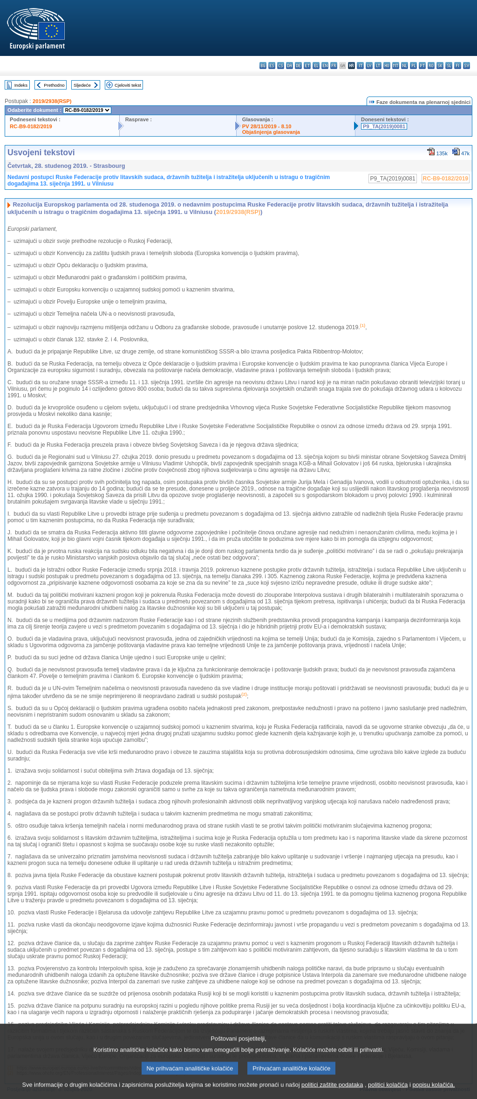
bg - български (262, 65)
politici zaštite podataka (332, 1093)
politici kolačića (388, 1093)
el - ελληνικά (316, 65)
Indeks (20, 85)
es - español (271, 65)
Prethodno (54, 85)
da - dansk (289, 65)
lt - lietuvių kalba (378, 65)
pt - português (422, 65)
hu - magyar (386, 65)
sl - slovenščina (448, 65)
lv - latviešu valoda (369, 65)
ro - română (431, 65)
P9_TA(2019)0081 (384, 126)
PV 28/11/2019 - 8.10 (267, 126)
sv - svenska (466, 65)
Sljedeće (82, 85)
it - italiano (360, 65)
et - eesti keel (307, 65)
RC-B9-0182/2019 (31, 126)
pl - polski (413, 65)
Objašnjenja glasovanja (271, 132)
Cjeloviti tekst (128, 85)
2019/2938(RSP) (52, 101)
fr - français (333, 65)
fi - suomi (457, 65)
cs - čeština (280, 65)
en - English (324, 65)
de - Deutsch (298, 65)
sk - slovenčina (439, 65)
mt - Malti (395, 65)
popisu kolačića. (433, 1093)
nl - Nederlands (404, 65)
